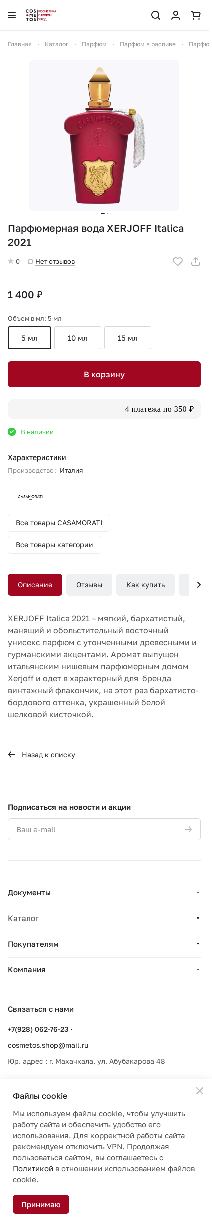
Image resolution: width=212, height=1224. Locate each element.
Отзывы (89, 584)
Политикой (33, 1168)
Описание (35, 584)
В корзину (104, 374)
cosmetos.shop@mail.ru (48, 1045)
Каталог (23, 918)
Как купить (145, 584)
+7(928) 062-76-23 (38, 1029)
